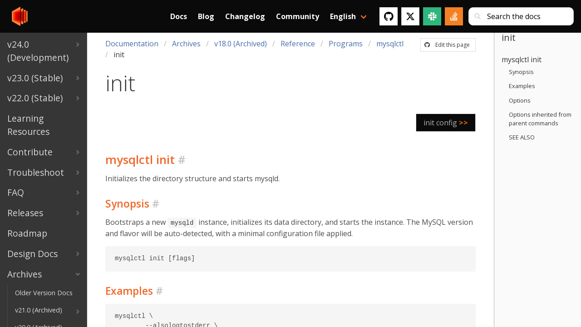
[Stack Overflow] (454, 16)
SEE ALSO (522, 137)
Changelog (245, 16)
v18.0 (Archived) (240, 44)
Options (520, 100)
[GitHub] (388, 16)
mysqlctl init (522, 59)
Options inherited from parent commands (540, 118)
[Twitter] (410, 16)
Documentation (131, 44)
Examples (522, 86)
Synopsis (521, 72)
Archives (186, 44)
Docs (178, 16)
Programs (346, 44)
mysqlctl (390, 44)
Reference (298, 44)
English (343, 16)
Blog (206, 16)
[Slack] (432, 16)
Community (297, 16)
